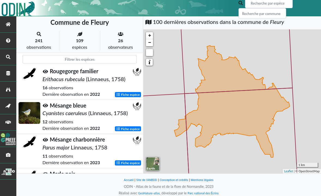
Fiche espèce (128, 94)
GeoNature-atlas (146, 193)
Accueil (123, 180)
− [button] (149, 42)
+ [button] (149, 35)
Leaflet (288, 171)
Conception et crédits (174, 180)
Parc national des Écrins (205, 193)
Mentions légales (207, 180)
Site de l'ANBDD (143, 180)
